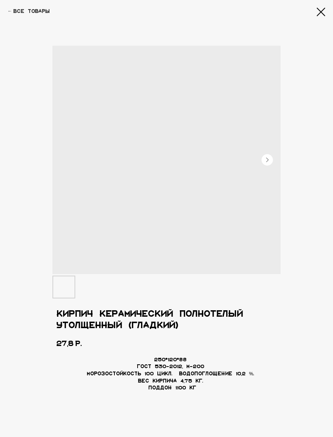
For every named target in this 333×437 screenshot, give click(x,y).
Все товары (31, 11)
